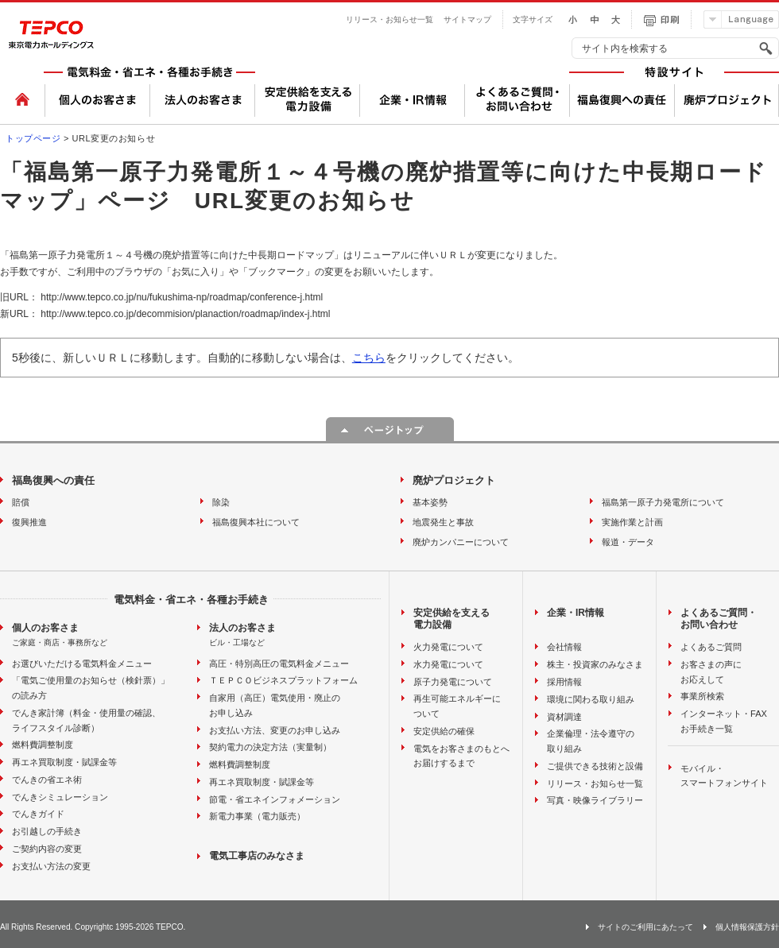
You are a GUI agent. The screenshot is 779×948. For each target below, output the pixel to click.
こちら (369, 357)
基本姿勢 (430, 502)
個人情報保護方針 (747, 927)
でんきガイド (38, 813)
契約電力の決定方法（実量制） (270, 747)
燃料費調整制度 (42, 744)
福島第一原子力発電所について (663, 502)
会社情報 (564, 647)
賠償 (20, 502)
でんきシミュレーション (60, 797)
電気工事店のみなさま (256, 855)
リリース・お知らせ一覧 (389, 19)
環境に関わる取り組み (590, 699)
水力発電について (448, 664)
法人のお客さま (242, 627)
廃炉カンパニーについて (461, 542)
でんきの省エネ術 (47, 779)
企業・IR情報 (575, 612)
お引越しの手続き (47, 831)
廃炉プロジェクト (454, 480)
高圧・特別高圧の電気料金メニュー (279, 663)
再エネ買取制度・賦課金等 (64, 762)
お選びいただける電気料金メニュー (82, 663)
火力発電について (448, 647)
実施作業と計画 (632, 522)
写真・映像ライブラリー (595, 800)
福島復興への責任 (53, 480)
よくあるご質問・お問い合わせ (718, 619)
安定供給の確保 (444, 731)
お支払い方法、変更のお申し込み (274, 730)
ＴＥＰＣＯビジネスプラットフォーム (283, 680)
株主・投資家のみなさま (595, 664)
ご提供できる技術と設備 (595, 766)
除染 (221, 502)
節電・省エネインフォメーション (274, 799)
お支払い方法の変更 (51, 866)
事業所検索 (702, 696)
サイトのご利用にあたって (645, 927)
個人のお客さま (45, 627)
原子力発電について (452, 682)
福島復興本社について (256, 522)
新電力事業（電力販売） (257, 816)
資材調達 (564, 717)
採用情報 (564, 682)
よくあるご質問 (711, 647)
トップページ (33, 138)
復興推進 (29, 522)
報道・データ (628, 542)
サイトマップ (467, 19)
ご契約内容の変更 (47, 848)
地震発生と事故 (443, 522)
